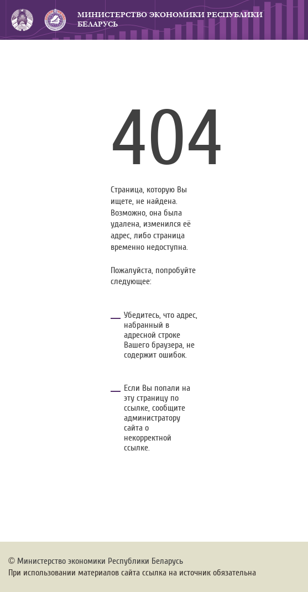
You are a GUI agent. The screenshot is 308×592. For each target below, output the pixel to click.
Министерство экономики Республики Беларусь (170, 20)
